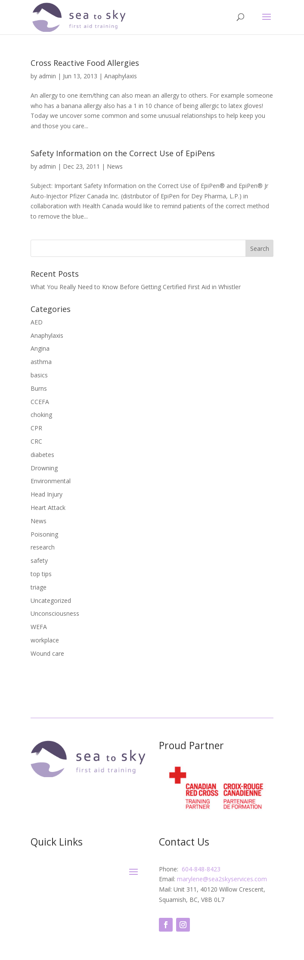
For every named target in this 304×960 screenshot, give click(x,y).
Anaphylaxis (120, 76)
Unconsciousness (55, 613)
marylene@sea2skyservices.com (222, 879)
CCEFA (40, 402)
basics (39, 375)
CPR (36, 428)
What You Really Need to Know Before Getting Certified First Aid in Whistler (136, 287)
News (115, 166)
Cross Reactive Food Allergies (85, 63)
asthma (41, 362)
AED (37, 322)
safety (39, 560)
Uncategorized (51, 600)
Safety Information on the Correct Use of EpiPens (123, 153)
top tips (41, 574)
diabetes (42, 455)
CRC (36, 441)
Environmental (51, 481)
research (43, 547)
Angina (40, 348)
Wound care (47, 653)
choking (41, 415)
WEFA (39, 627)
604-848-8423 (200, 869)
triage (39, 587)
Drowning (44, 468)
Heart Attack (48, 507)
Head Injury (46, 494)
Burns (39, 388)
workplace (45, 640)
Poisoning (44, 534)
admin (47, 76)
